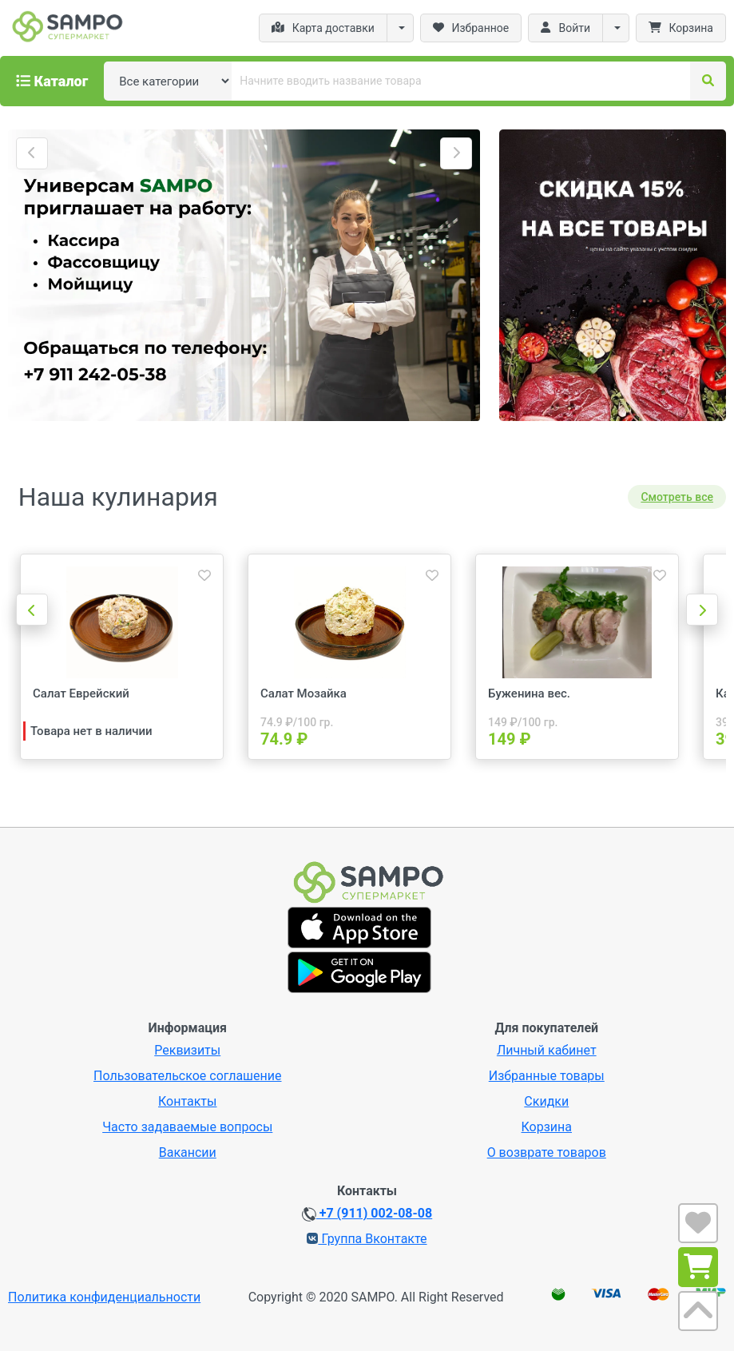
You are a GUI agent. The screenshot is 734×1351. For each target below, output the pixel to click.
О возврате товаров (546, 1152)
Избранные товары (547, 1075)
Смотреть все (677, 497)
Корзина (547, 1126)
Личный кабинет (547, 1050)
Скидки (546, 1101)
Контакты (187, 1101)
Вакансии (187, 1152)
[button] (32, 153)
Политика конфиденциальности (104, 1297)
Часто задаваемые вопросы (187, 1126)
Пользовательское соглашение (187, 1075)
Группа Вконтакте (367, 1238)
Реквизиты (187, 1050)
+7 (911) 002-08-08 (367, 1214)
